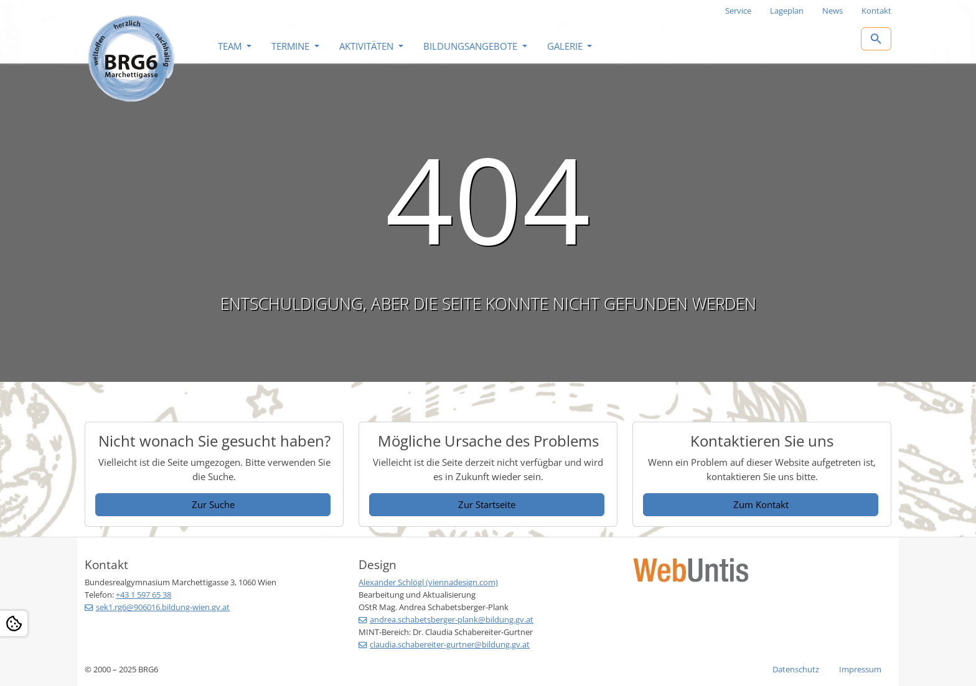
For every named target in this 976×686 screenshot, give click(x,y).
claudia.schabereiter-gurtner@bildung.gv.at (450, 644)
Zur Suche (213, 504)
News (832, 10)
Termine (291, 46)
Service (738, 10)
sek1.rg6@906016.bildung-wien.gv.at (163, 607)
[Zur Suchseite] (876, 38)
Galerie (566, 46)
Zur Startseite (486, 504)
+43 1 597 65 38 (143, 594)
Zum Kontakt (761, 504)
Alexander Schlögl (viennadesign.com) (428, 582)
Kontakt (876, 10)
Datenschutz (795, 669)
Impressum (860, 669)
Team (231, 46)
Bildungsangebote (471, 46)
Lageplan (787, 10)
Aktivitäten (367, 46)
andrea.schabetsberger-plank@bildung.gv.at (451, 619)
